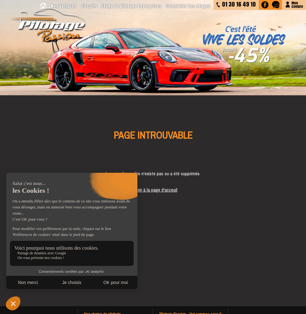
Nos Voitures (63, 6)
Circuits (89, 6)
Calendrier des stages (187, 6)
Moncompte (297, 4)
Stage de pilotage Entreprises (131, 6)
